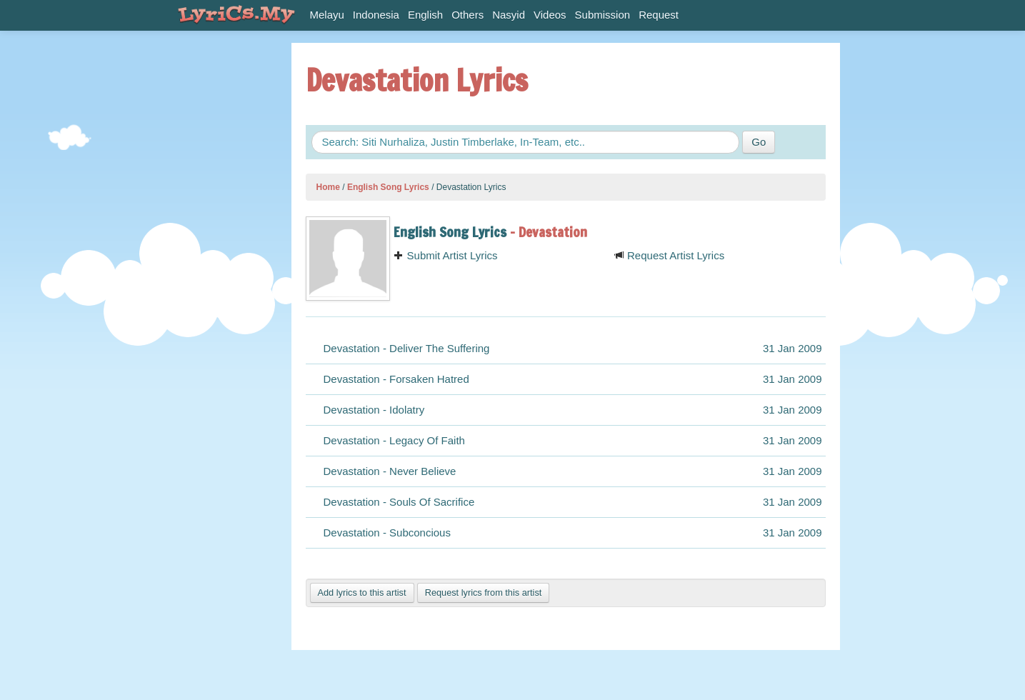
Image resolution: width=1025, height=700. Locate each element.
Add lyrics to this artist (362, 592)
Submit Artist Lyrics (445, 255)
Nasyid (508, 15)
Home (328, 187)
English (425, 15)
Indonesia (376, 15)
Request (659, 15)
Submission (603, 15)
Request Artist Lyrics (669, 255)
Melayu (327, 15)
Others (467, 15)
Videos (550, 15)
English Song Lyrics (388, 187)
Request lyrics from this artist (483, 592)
